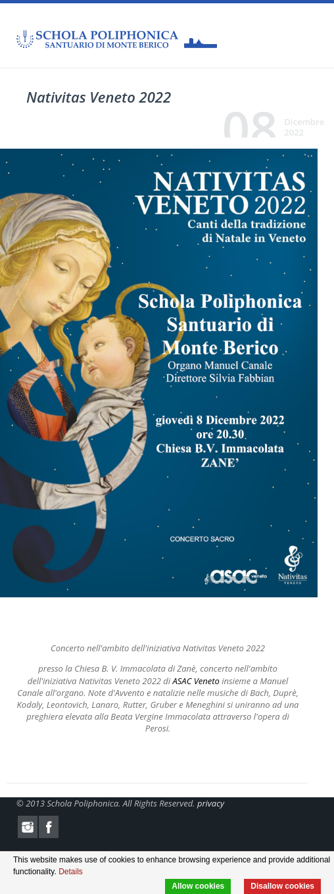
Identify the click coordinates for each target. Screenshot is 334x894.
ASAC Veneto (196, 681)
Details (71, 871)
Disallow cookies (282, 886)
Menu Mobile (308, 36)
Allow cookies (198, 886)
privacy (210, 803)
